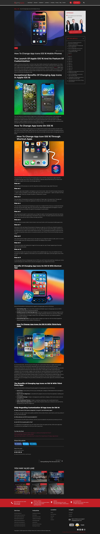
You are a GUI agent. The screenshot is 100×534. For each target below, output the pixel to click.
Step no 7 (70, 63)
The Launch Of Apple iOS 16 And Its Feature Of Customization (74, 43)
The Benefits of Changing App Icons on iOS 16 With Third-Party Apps (76, 78)
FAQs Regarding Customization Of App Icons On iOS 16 (76, 81)
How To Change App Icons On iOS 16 (75, 48)
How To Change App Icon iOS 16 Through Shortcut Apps (74, 51)
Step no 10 (71, 68)
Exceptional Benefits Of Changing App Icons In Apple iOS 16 (75, 46)
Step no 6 (70, 61)
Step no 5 (70, 59)
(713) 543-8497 (17, 504)
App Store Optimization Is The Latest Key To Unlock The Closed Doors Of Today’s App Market (36, 436)
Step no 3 (70, 56)
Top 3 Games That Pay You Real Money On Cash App (22, 488)
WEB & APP (44, 471)
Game (28, 471)
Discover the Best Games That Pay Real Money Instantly (22, 476)
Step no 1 (70, 53)
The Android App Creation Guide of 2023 (24, 434)
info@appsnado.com (76, 520)
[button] (84, 3)
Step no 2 (70, 54)
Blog (15, 8)
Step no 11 (70, 69)
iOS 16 (55, 67)
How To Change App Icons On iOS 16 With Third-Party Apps (75, 75)
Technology (43, 484)
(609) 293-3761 (17, 503)
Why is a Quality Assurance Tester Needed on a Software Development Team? (32, 432)
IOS (18, 8)
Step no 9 (70, 66)
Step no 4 (70, 58)
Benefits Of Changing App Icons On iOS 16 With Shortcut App (76, 72)
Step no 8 (70, 64)
